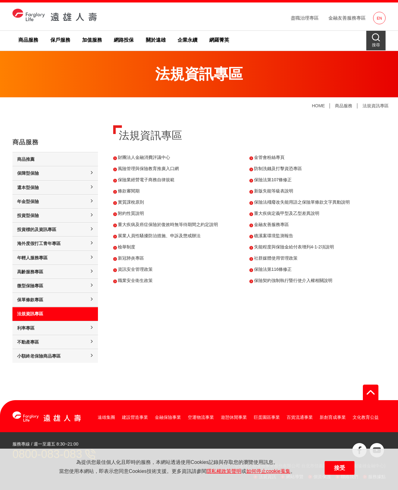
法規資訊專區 (376, 105)
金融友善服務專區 (347, 18)
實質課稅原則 (131, 202)
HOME (318, 105)
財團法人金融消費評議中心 (144, 157)
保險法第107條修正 (273, 179)
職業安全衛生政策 (135, 280)
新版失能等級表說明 (273, 190)
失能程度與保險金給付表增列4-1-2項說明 (294, 246)
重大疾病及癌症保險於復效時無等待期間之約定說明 (168, 224)
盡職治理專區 (305, 18)
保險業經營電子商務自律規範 (146, 179)
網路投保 (124, 40)
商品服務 (28, 40)
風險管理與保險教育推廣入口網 (148, 168)
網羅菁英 (219, 40)
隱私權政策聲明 (223, 471)
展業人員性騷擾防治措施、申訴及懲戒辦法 (159, 235)
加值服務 (92, 40)
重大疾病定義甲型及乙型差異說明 (286, 213)
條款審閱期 (129, 190)
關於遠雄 (156, 40)
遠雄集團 (106, 417)
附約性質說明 (131, 213)
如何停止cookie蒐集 (268, 471)
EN (379, 18)
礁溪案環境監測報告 (273, 235)
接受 (339, 468)
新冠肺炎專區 (131, 258)
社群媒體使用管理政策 (276, 258)
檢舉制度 (126, 246)
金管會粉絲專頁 (269, 157)
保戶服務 (60, 40)
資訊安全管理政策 (135, 269)
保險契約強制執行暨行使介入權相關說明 (293, 280)
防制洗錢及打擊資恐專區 (278, 168)
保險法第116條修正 (273, 269)
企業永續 (187, 40)
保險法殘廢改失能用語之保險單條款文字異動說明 (302, 202)
